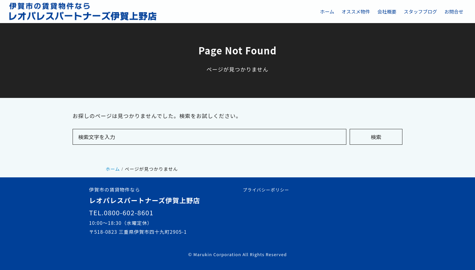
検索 (376, 137)
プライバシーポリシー (266, 190)
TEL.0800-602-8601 (121, 212)
